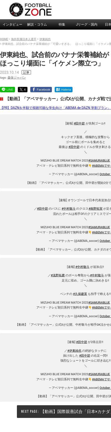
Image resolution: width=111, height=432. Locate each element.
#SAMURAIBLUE (99, 160)
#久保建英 (80, 294)
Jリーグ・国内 (87, 24)
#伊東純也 (74, 350)
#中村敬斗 (69, 208)
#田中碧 (79, 123)
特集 (62, 24)
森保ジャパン (17, 77)
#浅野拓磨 (58, 275)
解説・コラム (37, 24)
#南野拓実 (96, 208)
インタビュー (12, 24)
